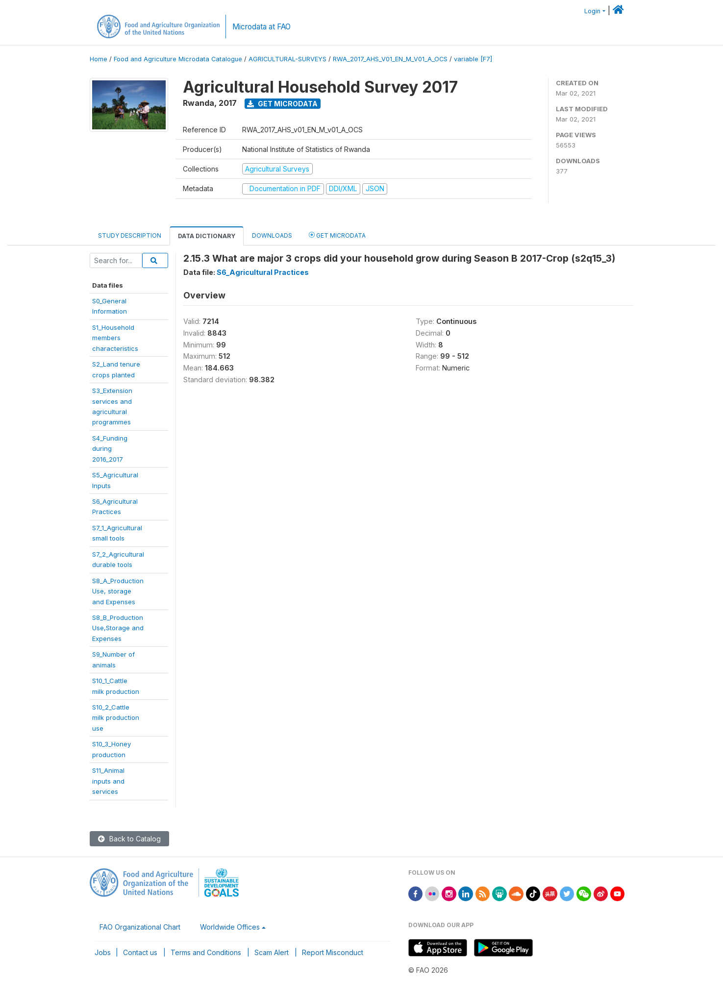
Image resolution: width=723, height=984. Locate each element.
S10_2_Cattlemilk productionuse (115, 717)
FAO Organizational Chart (140, 927)
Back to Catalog (129, 839)
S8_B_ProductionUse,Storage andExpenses (118, 628)
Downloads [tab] (272, 235)
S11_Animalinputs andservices (108, 780)
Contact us (140, 952)
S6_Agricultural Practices (263, 272)
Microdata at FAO (261, 26)
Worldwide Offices (230, 927)
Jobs (103, 952)
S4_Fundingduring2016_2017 (109, 448)
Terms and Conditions (206, 952)
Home (98, 59)
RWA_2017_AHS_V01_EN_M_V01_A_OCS (390, 59)
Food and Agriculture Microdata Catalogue (178, 59)
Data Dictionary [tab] (206, 236)
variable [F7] (473, 59)
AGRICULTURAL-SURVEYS (287, 59)
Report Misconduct (332, 952)
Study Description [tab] (129, 235)
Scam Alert (271, 952)
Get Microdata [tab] (337, 235)
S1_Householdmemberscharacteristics (115, 337)
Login (592, 11)
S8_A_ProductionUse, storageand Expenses (118, 591)
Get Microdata (282, 103)
